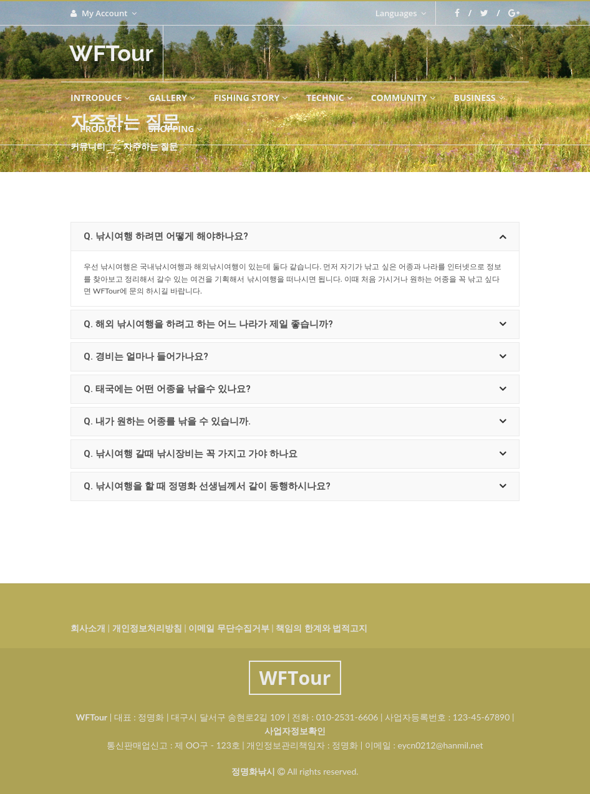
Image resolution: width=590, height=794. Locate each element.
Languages (400, 13)
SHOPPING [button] (175, 129)
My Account (103, 13)
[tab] (295, 236)
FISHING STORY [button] (251, 97)
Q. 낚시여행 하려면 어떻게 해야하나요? (295, 236)
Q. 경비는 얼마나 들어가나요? (295, 357)
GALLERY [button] (171, 97)
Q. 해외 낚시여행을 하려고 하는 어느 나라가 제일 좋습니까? (295, 324)
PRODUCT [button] (105, 129)
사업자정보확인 (295, 730)
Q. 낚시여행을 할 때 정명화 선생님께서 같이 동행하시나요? (295, 486)
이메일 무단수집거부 (228, 628)
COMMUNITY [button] (403, 97)
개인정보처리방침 (147, 628)
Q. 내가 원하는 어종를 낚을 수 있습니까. (295, 422)
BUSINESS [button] (479, 97)
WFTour (111, 53)
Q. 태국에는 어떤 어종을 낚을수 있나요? (295, 389)
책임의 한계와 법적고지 (321, 628)
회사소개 (87, 628)
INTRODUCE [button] (100, 97)
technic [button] (329, 97)
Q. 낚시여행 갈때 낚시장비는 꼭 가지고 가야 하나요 (295, 454)
